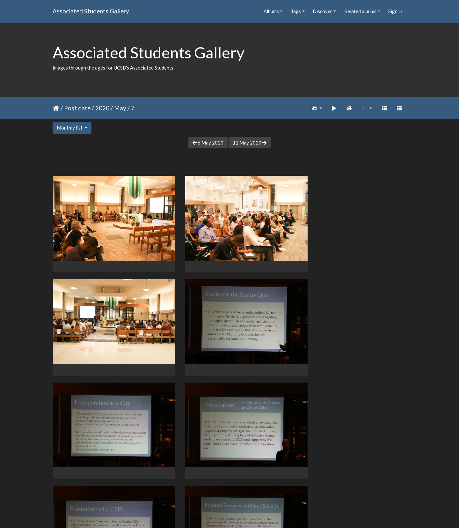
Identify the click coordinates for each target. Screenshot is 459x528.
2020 (102, 108)
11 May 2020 (249, 142)
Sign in (395, 11)
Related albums (360, 11)
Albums (271, 11)
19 (256, 491)
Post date (77, 108)
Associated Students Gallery (91, 11)
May (120, 108)
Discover (322, 11)
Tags (296, 11)
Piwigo (242, 514)
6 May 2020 (208, 142)
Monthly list (70, 127)
